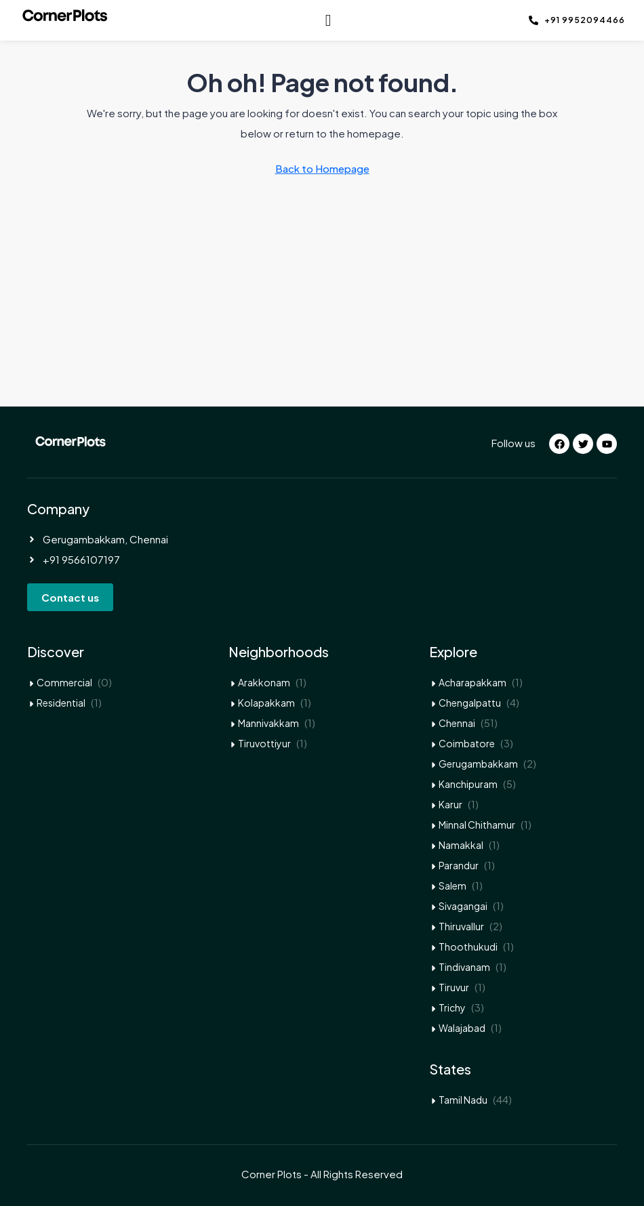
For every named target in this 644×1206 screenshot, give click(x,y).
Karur (450, 804)
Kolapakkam (266, 702)
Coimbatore (467, 743)
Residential (61, 702)
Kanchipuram (468, 784)
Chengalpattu (470, 702)
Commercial (64, 682)
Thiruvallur (461, 926)
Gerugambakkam (478, 763)
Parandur (459, 865)
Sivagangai (463, 906)
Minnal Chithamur (477, 824)
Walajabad (462, 1028)
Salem (452, 885)
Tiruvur (454, 987)
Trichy (452, 1007)
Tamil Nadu (463, 1100)
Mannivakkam (268, 723)
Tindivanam (464, 967)
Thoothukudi (468, 946)
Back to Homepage (322, 168)
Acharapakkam (472, 682)
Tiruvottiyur (264, 743)
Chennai (457, 723)
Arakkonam (264, 682)
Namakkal (461, 845)
